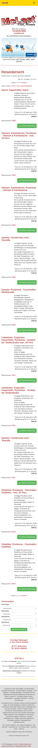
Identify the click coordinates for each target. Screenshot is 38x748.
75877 (13, 477)
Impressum (27, 744)
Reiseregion (5, 604)
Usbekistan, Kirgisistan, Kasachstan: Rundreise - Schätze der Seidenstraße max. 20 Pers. (18, 340)
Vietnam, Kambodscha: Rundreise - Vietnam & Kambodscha (18, 188)
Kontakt (21, 744)
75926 (13, 325)
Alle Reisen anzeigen (19, 629)
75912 (13, 375)
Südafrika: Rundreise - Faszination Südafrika (18, 545)
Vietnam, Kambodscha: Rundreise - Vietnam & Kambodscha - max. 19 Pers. (18, 135)
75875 (13, 584)
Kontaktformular (19, 33)
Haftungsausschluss (21, 746)
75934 (13, 225)
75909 (13, 120)
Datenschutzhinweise (7, 746)
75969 (13, 277)
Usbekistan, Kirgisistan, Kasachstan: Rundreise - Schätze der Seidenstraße (18, 390)
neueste (22, 86)
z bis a (18, 86)
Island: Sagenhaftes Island (14, 90)
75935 (13, 175)
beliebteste (28, 86)
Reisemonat (5, 622)
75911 (13, 425)
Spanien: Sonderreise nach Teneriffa (15, 238)
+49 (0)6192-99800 (19, 31)
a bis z (14, 86)
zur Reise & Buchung (27, 126)
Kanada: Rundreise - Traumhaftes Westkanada (18, 290)
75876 (13, 532)
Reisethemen (5, 616)
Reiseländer (5, 611)
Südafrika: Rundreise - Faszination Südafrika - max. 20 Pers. (18, 491)
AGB (29, 746)
